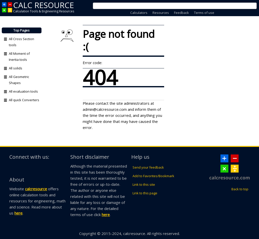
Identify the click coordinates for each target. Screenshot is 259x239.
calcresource (36, 188)
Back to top (239, 189)
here (18, 213)
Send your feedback (148, 167)
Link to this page (145, 193)
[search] (168, 6)
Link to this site (144, 184)
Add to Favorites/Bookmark (153, 176)
